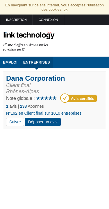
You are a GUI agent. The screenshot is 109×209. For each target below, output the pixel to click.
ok (66, 9)
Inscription (16, 19)
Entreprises (36, 62)
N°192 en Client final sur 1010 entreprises (43, 113)
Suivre (15, 122)
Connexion (48, 19)
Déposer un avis (42, 122)
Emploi (10, 62)
